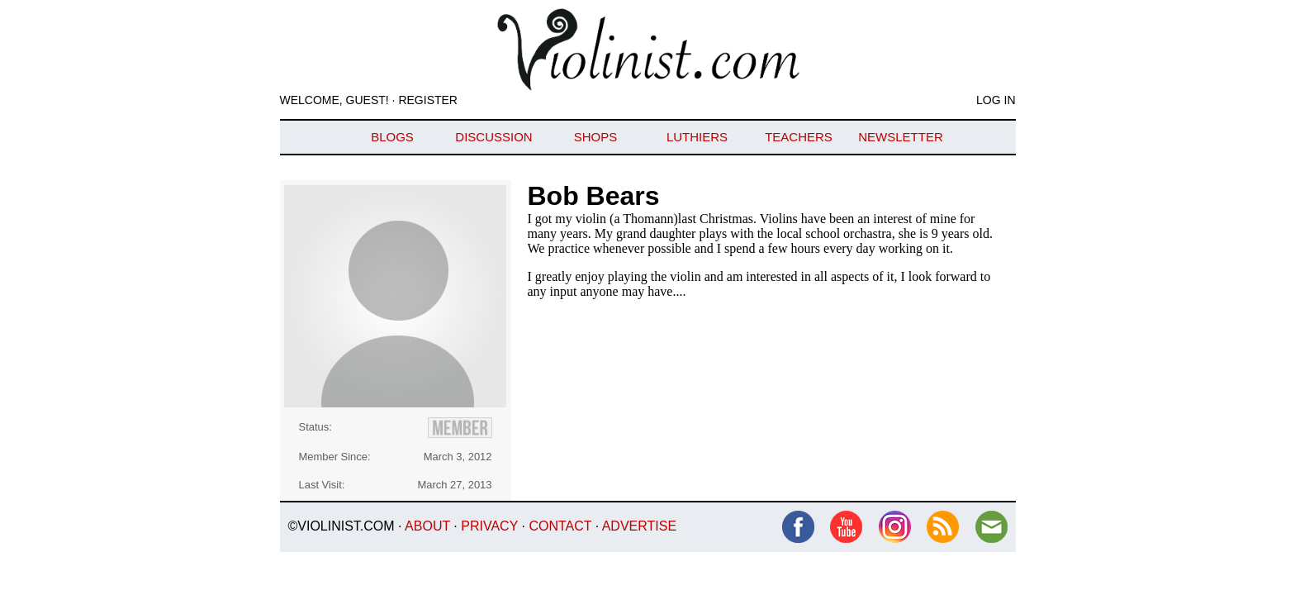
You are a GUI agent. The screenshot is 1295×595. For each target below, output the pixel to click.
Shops (596, 137)
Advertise (639, 526)
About (427, 526)
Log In (995, 100)
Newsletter (900, 137)
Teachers (798, 137)
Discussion (493, 137)
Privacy (489, 526)
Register (428, 100)
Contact (560, 526)
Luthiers (697, 137)
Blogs (392, 137)
